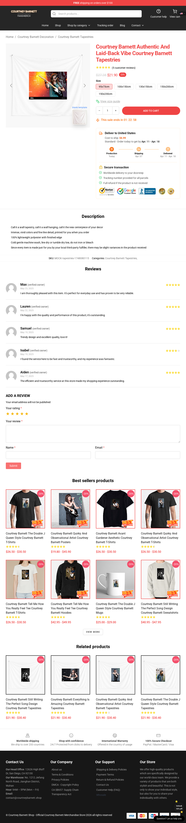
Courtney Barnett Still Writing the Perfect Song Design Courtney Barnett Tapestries (24, 704)
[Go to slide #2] (57, 135)
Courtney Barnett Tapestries (75, 37)
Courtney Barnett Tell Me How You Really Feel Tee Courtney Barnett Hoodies (70, 608)
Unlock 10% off (179, 807)
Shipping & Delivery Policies (111, 769)
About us (57, 769)
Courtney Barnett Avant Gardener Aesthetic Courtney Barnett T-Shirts (114, 538)
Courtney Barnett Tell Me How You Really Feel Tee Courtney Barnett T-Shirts (25, 608)
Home (9, 37)
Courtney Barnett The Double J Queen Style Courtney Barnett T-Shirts (25, 538)
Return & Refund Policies (110, 779)
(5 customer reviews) (124, 67)
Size (98, 80)
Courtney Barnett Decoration (36, 37)
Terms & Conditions (62, 774)
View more (93, 632)
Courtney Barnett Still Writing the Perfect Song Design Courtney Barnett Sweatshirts (159, 608)
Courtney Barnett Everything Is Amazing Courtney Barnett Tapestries (70, 704)
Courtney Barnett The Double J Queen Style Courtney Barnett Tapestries (160, 704)
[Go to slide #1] (38, 135)
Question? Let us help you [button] (169, 818)
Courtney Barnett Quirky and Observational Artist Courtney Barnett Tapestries (114, 704)
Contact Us (102, 784)
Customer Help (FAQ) (108, 789)
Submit (13, 465)
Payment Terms (105, 774)
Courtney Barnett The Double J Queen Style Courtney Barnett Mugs (115, 608)
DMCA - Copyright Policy (65, 784)
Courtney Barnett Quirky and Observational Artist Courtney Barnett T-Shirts (159, 538)
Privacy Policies (60, 779)
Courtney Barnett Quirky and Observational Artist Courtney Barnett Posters (69, 538)
